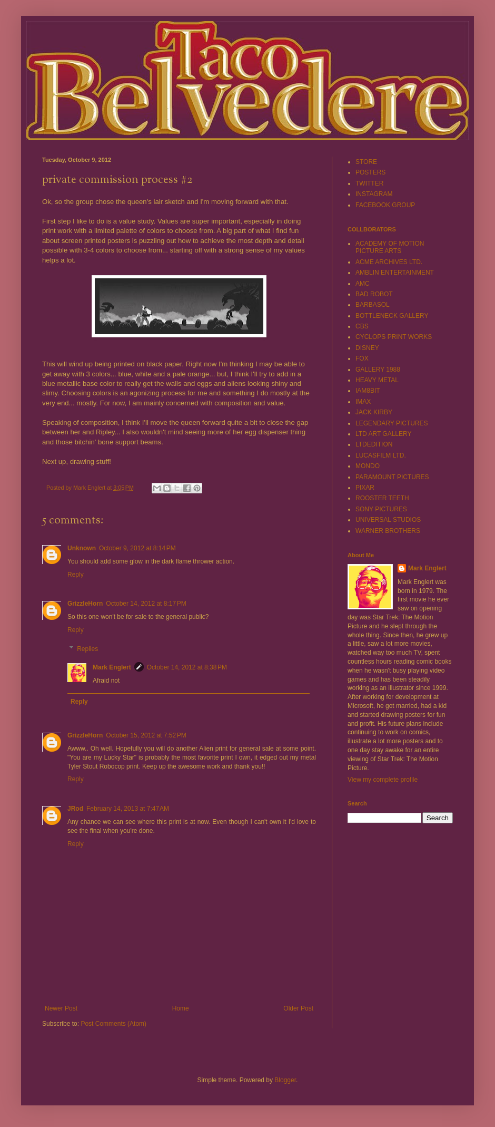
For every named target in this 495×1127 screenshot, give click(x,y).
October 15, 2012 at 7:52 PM (146, 735)
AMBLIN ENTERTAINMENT (394, 272)
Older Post (298, 1008)
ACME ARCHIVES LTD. (388, 262)
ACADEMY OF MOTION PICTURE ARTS (389, 247)
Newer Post (61, 1008)
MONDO (367, 466)
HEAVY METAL (377, 380)
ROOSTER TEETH (382, 498)
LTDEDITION (373, 444)
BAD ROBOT (374, 294)
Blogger (285, 1080)
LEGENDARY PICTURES (391, 423)
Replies (87, 649)
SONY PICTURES (381, 509)
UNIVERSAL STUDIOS (388, 519)
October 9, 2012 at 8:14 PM (137, 548)
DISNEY (367, 348)
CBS (362, 326)
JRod (75, 808)
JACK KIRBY (373, 412)
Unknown (81, 548)
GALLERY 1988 (377, 369)
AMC (362, 283)
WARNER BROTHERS (387, 531)
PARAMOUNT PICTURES (392, 477)
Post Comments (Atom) (113, 1023)
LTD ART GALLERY (383, 434)
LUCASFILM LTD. (380, 455)
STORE (366, 162)
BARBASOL (372, 304)
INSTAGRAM (373, 194)
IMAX (363, 401)
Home (180, 1008)
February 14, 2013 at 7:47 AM (127, 808)
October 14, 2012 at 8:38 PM (187, 667)
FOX (362, 358)
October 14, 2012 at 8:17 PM (146, 603)
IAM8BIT (367, 390)
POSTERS (370, 172)
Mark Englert (112, 667)
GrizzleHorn (85, 603)
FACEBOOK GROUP (385, 205)
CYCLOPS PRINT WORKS (393, 337)
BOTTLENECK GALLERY (392, 315)
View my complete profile (383, 779)
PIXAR (364, 487)
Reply (75, 574)
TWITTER (369, 183)
